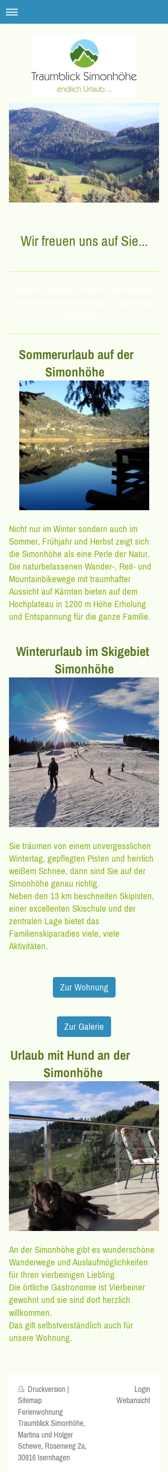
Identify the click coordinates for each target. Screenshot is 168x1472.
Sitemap (30, 1400)
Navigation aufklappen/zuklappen (84, 11)
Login (142, 1389)
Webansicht (133, 1400)
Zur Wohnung (84, 987)
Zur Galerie (84, 1026)
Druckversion (42, 1389)
